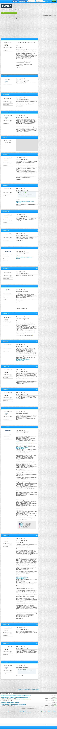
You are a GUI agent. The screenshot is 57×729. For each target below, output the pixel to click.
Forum (5, 9)
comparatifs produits (22, 711)
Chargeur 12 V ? (20, 689)
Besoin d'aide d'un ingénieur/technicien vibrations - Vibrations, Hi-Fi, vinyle (16, 699)
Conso (31, 724)
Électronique (34, 9)
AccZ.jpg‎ (21, 527)
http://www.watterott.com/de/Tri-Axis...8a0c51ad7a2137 (22, 448)
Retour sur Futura (22, 1)
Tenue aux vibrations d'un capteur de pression (10, 702)
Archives (27, 724)
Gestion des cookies (36, 724)
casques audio (52, 711)
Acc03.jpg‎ (21, 524)
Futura (24, 724)
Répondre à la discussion (9, 13)
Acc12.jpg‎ (21, 523)
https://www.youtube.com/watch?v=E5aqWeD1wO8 (23, 360)
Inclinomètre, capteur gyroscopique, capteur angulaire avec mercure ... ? (15, 697)
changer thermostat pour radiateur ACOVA (31, 689)
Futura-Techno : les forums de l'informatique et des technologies (19, 9)
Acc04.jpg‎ (21, 525)
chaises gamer (28, 712)
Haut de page (52, 724)
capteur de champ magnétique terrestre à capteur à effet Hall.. (13, 704)
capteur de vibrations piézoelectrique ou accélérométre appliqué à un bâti (16, 695)
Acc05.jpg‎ (21, 526)
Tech (8, 711)
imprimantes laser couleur (45, 711)
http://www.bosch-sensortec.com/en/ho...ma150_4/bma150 (24, 442)
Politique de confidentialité (44, 724)
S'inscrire (15, 1)
